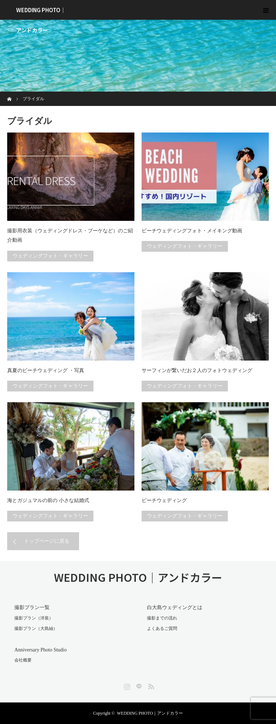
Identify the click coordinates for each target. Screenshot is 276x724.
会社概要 (23, 660)
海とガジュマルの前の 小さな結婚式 (48, 500)
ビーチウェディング (164, 500)
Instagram (126, 685)
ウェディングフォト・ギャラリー (50, 256)
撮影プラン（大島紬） (36, 628)
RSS (150, 685)
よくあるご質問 (162, 628)
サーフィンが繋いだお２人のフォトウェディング (197, 370)
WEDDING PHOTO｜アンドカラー (41, 13)
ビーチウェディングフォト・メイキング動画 (192, 230)
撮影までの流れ (162, 618)
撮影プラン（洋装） (33, 618)
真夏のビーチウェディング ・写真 (45, 370)
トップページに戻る (46, 541)
